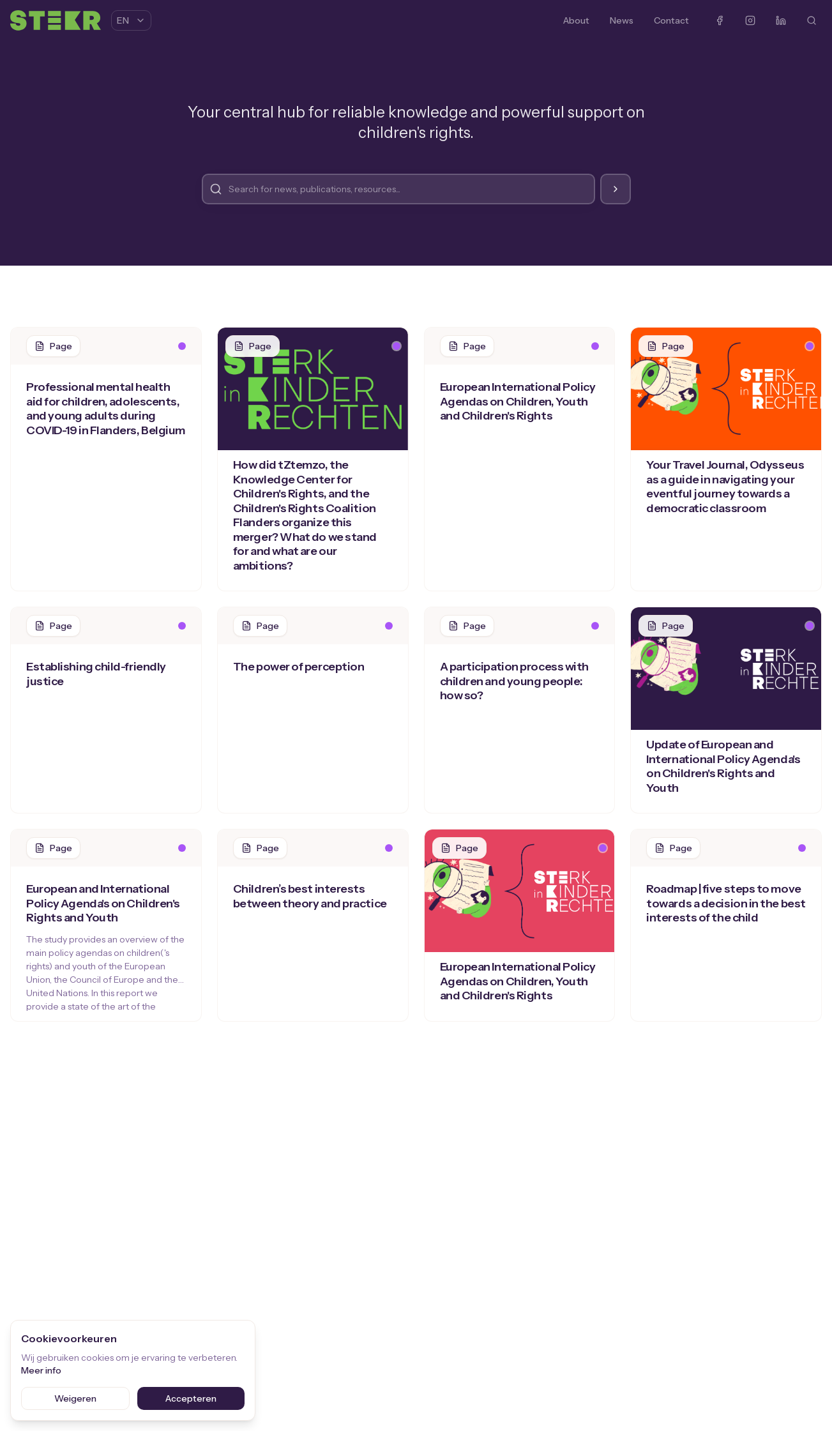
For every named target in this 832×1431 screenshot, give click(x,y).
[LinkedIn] (781, 20)
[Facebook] (719, 20)
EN (131, 20)
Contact (671, 20)
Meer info (41, 1370)
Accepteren (190, 1398)
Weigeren (75, 1398)
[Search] (811, 20)
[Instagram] (750, 20)
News (621, 20)
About (576, 20)
